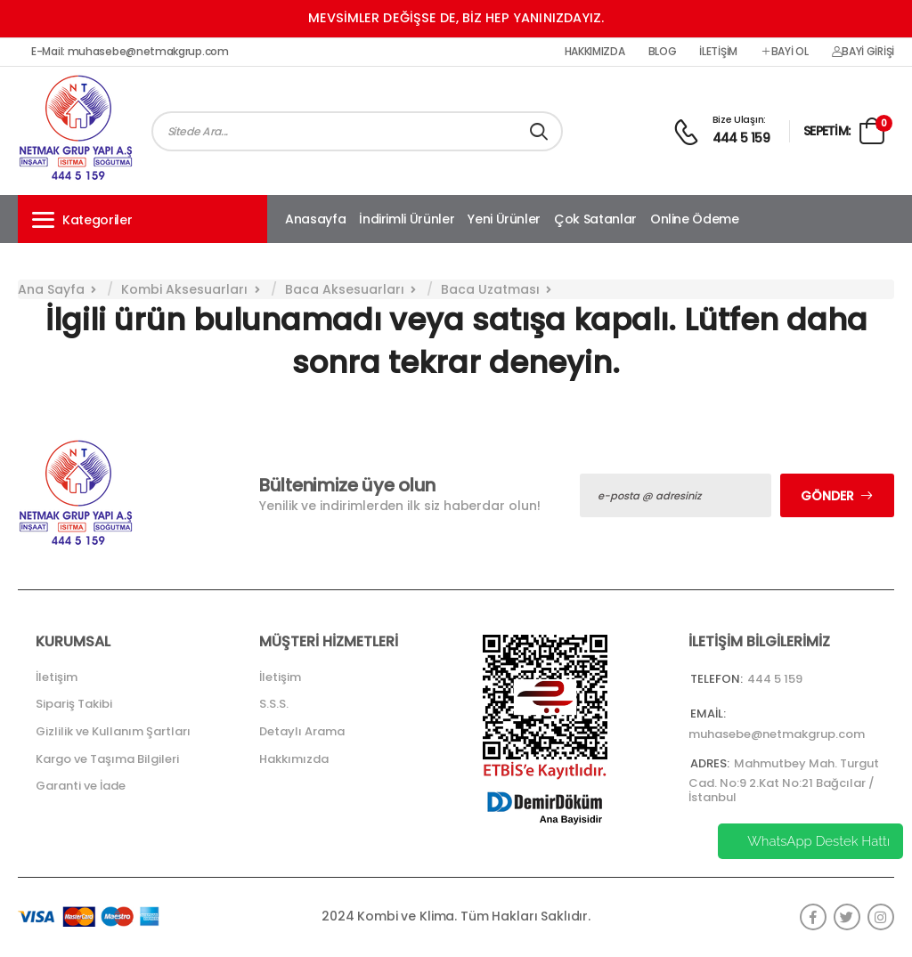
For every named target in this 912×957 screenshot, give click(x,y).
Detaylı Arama (302, 731)
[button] (142, 219)
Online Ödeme (694, 219)
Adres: (709, 763)
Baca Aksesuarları (344, 289)
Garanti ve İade (81, 785)
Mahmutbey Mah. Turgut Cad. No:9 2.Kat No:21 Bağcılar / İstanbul (783, 780)
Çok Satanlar (595, 219)
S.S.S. (274, 703)
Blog (662, 51)
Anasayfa (315, 219)
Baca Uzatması (490, 289)
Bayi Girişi (863, 51)
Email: (708, 713)
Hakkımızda (595, 51)
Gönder (827, 496)
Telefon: (716, 678)
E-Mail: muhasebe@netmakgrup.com (130, 51)
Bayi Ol (785, 51)
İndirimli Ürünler (406, 219)
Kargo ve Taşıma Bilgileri (107, 758)
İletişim (718, 51)
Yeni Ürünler (504, 219)
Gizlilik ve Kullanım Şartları (113, 731)
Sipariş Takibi (74, 703)
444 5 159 (741, 138)
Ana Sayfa (51, 289)
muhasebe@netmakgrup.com (776, 734)
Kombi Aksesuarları (184, 289)
